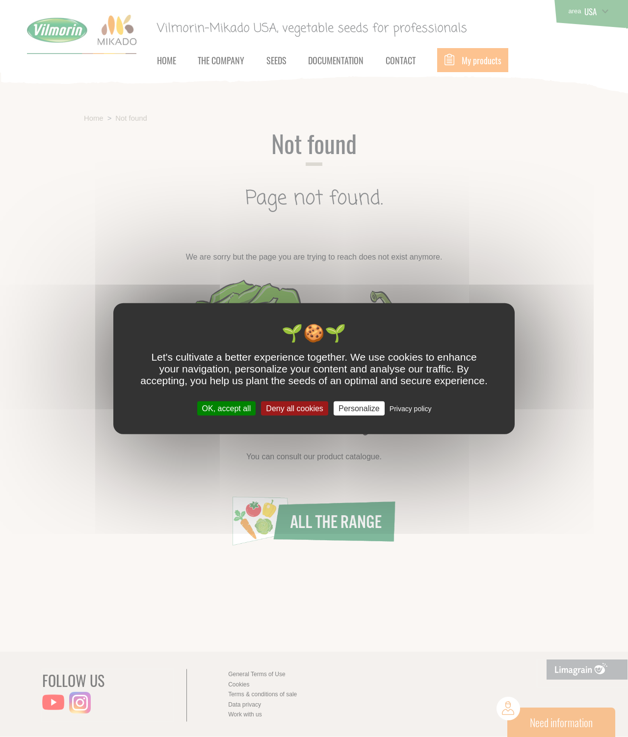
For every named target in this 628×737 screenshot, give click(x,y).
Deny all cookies (294, 408)
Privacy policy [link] (411, 408)
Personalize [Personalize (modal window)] (359, 408)
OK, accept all (226, 408)
